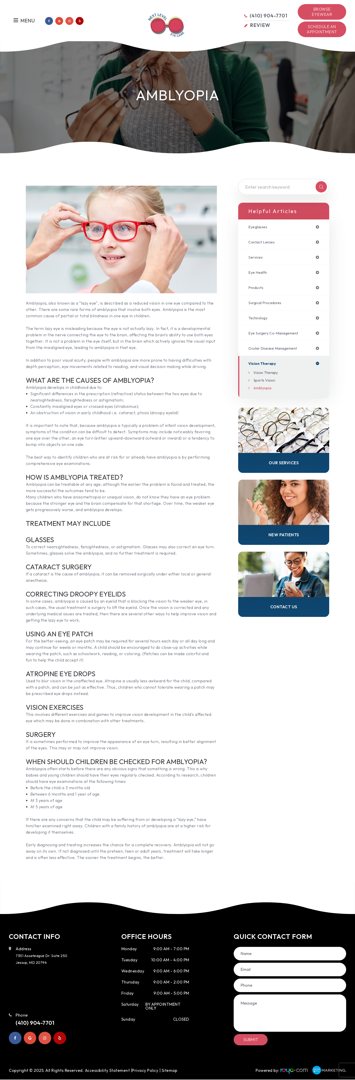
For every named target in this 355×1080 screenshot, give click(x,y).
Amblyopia (263, 392)
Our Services (284, 468)
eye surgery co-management (276, 336)
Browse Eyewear (322, 12)
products (257, 290)
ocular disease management (276, 352)
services (256, 258)
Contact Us (284, 614)
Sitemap (17, 1072)
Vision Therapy (267, 377)
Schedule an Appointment (322, 29)
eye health (258, 274)
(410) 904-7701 (39, 1023)
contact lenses (263, 243)
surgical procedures (267, 305)
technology (259, 321)
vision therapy (264, 368)
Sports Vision (266, 384)
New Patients (284, 541)
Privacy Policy (145, 1068)
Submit (250, 1039)
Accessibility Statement (107, 1068)
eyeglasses (259, 227)
